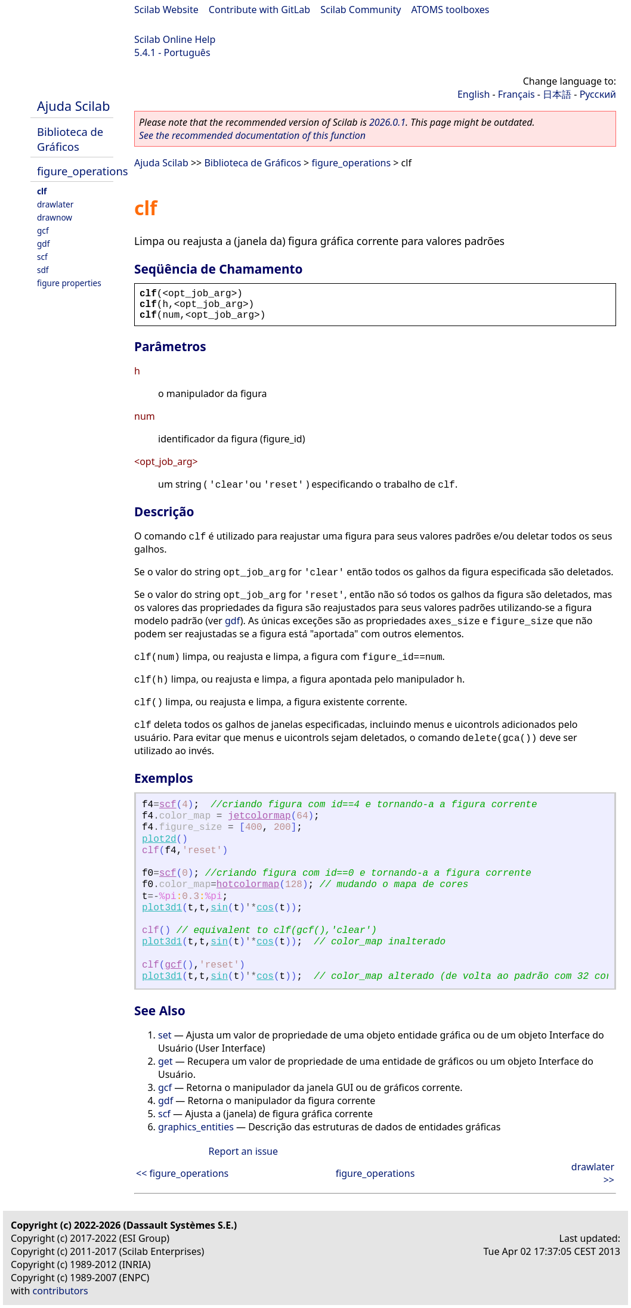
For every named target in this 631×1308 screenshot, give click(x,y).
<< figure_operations (182, 1173)
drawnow (54, 217)
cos (265, 908)
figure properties (69, 283)
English (473, 94)
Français (516, 94)
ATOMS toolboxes (451, 9)
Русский (598, 94)
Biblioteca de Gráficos (70, 139)
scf (42, 256)
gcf (43, 230)
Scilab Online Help (174, 39)
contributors (60, 1290)
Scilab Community (360, 9)
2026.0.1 (387, 122)
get (165, 1061)
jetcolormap (259, 816)
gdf (43, 243)
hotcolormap (248, 884)
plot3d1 (162, 908)
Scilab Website (166, 9)
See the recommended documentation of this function (252, 135)
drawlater (55, 204)
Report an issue (243, 1151)
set (164, 1035)
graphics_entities (196, 1126)
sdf (43, 269)
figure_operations (82, 170)
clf (42, 191)
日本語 (557, 94)
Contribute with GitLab (259, 9)
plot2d (159, 839)
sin (219, 908)
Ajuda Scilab (73, 105)
